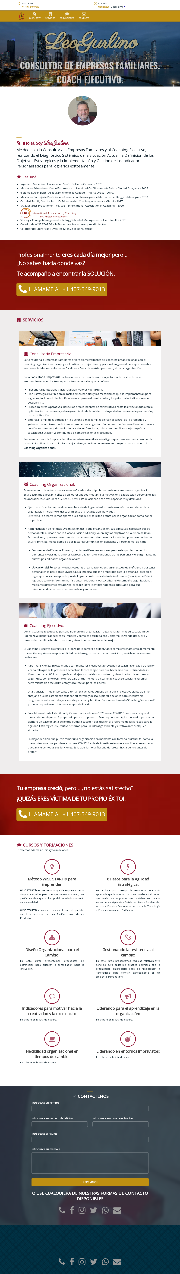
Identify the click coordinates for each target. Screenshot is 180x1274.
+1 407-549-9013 (30, 6)
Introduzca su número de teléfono (53, 1118)
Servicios (50, 15)
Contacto (84, 15)
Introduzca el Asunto (44, 1134)
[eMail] (117, 1212)
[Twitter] (93, 1212)
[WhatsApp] (105, 1212)
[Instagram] (82, 1212)
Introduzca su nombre (45, 1102)
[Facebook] (72, 1212)
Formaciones (67, 15)
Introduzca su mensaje (46, 1149)
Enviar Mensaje (90, 1182)
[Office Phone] (62, 1212)
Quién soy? (35, 15)
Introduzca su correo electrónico (112, 1118)
